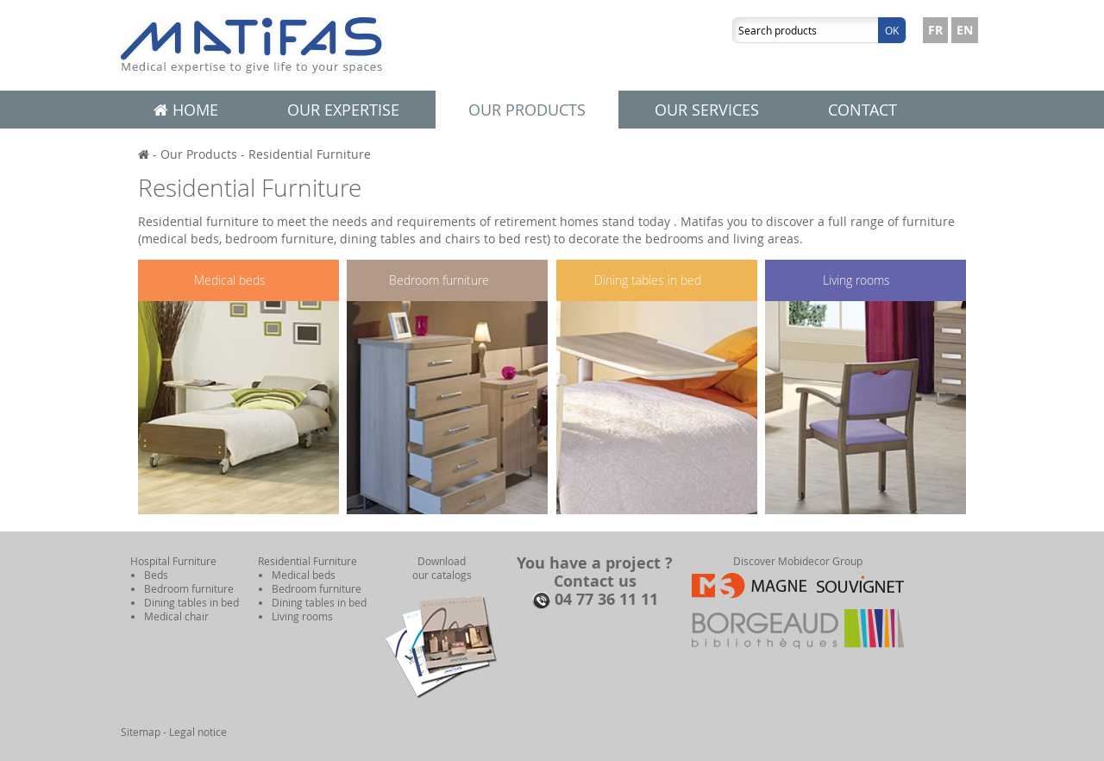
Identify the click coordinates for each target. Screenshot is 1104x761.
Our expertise (343, 109)
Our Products (198, 154)
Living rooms (856, 280)
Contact (862, 109)
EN (965, 30)
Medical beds (230, 280)
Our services (707, 109)
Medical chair (176, 616)
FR (935, 30)
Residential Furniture (309, 154)
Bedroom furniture (439, 280)
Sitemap (140, 732)
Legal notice (198, 732)
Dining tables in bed (647, 280)
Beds (156, 575)
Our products (527, 109)
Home (186, 109)
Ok (892, 30)
